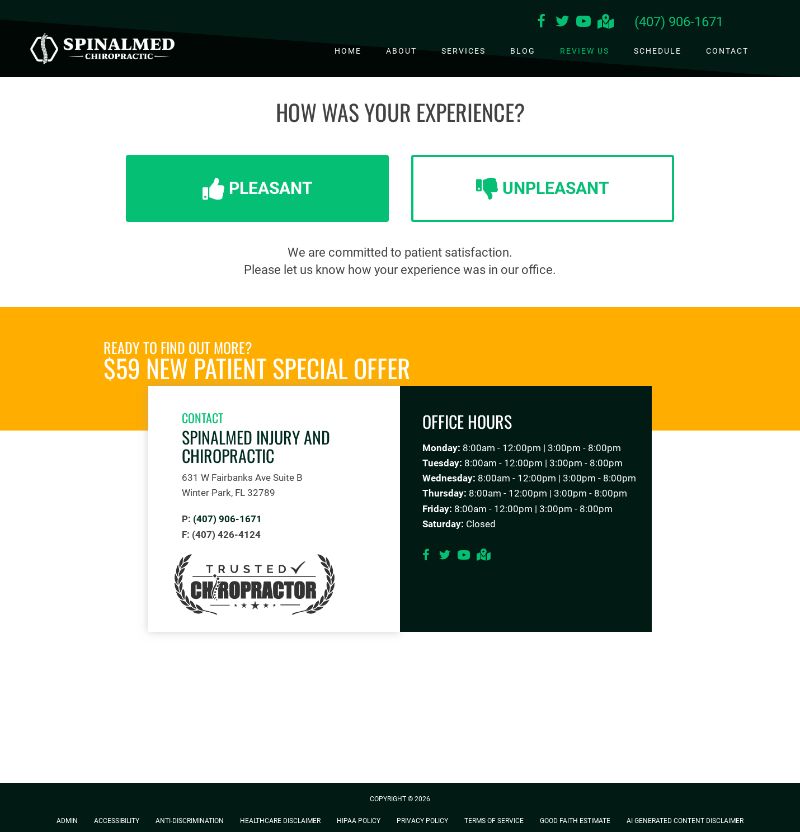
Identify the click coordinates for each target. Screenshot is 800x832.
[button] (257, 188)
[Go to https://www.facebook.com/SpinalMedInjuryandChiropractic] (541, 23)
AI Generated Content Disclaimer (685, 821)
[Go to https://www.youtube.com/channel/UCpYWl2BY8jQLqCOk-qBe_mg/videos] (583, 23)
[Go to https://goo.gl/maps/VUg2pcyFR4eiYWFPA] (604, 22)
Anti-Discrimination (190, 821)
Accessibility (116, 821)
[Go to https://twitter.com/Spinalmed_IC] (562, 23)
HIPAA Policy (358, 821)
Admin (67, 821)
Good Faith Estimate (575, 821)
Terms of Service (494, 821)
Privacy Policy (422, 821)
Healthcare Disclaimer (280, 821)
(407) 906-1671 (678, 22)
